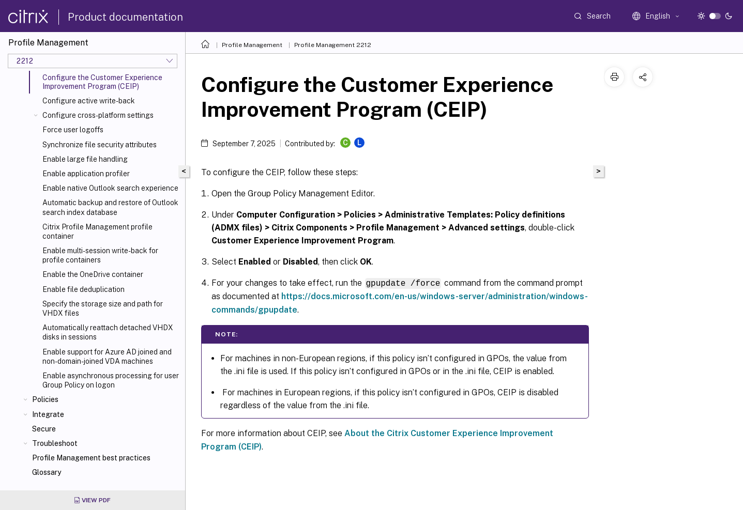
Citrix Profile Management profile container (97, 231)
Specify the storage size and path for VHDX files (102, 308)
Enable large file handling (85, 159)
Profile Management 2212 (332, 45)
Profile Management (252, 45)
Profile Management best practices (91, 458)
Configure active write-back (88, 101)
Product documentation (125, 17)
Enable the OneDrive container (92, 274)
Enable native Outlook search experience (110, 188)
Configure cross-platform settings (98, 115)
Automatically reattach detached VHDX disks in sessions (107, 332)
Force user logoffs (72, 130)
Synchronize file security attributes (99, 145)
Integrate (48, 414)
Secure (44, 429)
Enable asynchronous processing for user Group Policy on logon (110, 380)
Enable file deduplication (83, 289)
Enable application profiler (86, 173)
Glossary (46, 472)
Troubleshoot (55, 443)
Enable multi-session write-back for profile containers (100, 255)
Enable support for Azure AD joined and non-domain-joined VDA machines (107, 356)
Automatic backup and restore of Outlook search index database (110, 207)
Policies (45, 399)
